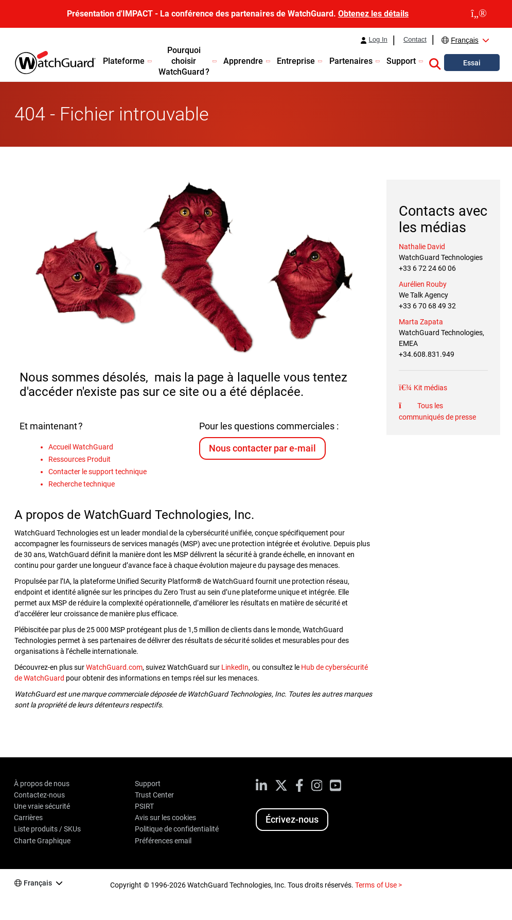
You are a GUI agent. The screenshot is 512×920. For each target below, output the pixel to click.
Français (465, 40)
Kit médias (429, 388)
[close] (479, 14)
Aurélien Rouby (423, 284)
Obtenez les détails (373, 14)
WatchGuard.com (114, 667)
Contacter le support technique (97, 471)
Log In (378, 40)
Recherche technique (81, 484)
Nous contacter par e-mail (262, 448)
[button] (434, 62)
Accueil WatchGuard (80, 447)
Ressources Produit (79, 459)
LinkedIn (235, 667)
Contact (415, 40)
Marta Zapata (421, 322)
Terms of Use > (378, 885)
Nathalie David (422, 246)
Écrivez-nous (292, 819)
